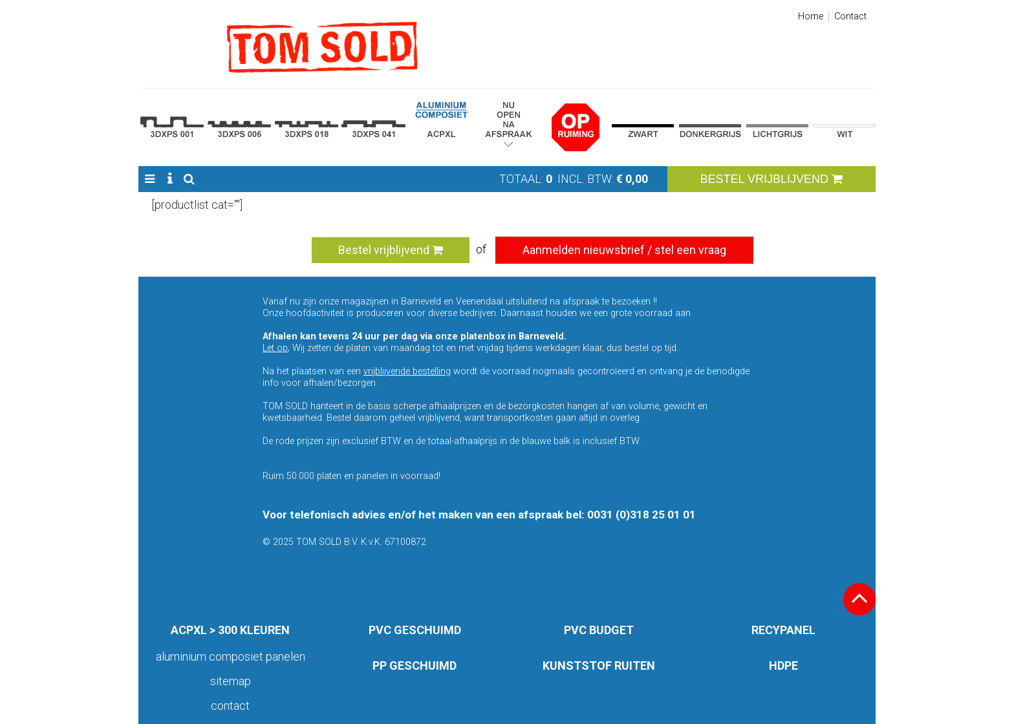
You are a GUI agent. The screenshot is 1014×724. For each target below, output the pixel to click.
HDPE (783, 665)
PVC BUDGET (599, 630)
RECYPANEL (783, 630)
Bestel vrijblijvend (390, 250)
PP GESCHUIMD (414, 665)
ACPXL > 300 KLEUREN (230, 630)
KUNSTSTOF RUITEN (599, 665)
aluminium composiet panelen (230, 656)
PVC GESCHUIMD (415, 630)
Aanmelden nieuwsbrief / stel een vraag (624, 250)
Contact (850, 16)
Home (810, 16)
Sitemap (230, 681)
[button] (150, 179)
